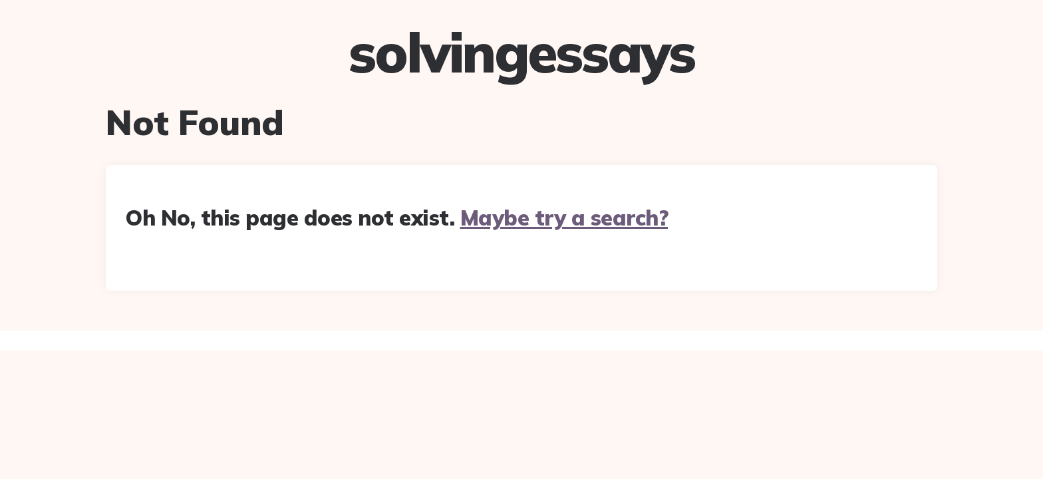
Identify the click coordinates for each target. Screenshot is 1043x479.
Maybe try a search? (564, 217)
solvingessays (521, 52)
